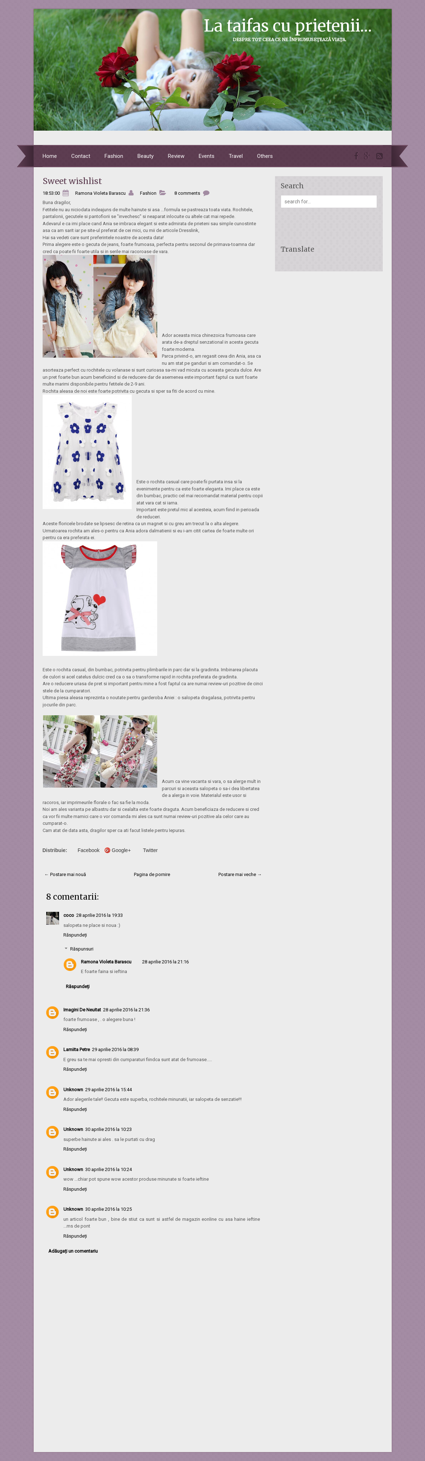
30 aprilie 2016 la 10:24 (108, 1169)
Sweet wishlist (72, 181)
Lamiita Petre (76, 1049)
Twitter (150, 850)
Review (176, 156)
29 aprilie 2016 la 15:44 (108, 1089)
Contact (80, 156)
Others (265, 156)
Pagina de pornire (152, 874)
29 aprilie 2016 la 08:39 (115, 1049)
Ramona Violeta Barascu (106, 961)
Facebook (89, 850)
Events (206, 156)
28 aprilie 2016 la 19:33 (99, 915)
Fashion (114, 156)
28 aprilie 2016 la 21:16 (165, 961)
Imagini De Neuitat (82, 1009)
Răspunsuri (81, 949)
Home (50, 156)
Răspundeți (75, 935)
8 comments (187, 193)
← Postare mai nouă (65, 874)
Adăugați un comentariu (73, 1251)
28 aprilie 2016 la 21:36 (126, 1009)
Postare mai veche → (240, 874)
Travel (236, 156)
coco (68, 915)
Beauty (145, 156)
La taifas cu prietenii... (288, 26)
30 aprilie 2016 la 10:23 (108, 1129)
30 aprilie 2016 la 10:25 (108, 1209)
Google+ (121, 850)
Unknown (73, 1089)
